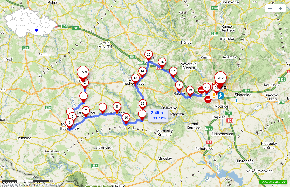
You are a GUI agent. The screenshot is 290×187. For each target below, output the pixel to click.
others (39, 184)
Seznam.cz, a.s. (13, 184)
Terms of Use (52, 184)
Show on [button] (273, 182)
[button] (270, 8)
